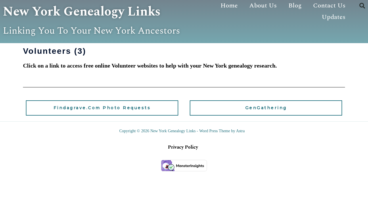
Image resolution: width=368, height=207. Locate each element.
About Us (263, 5)
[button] (362, 6)
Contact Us (329, 5)
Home (229, 5)
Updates (334, 17)
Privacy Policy (183, 162)
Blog (295, 5)
